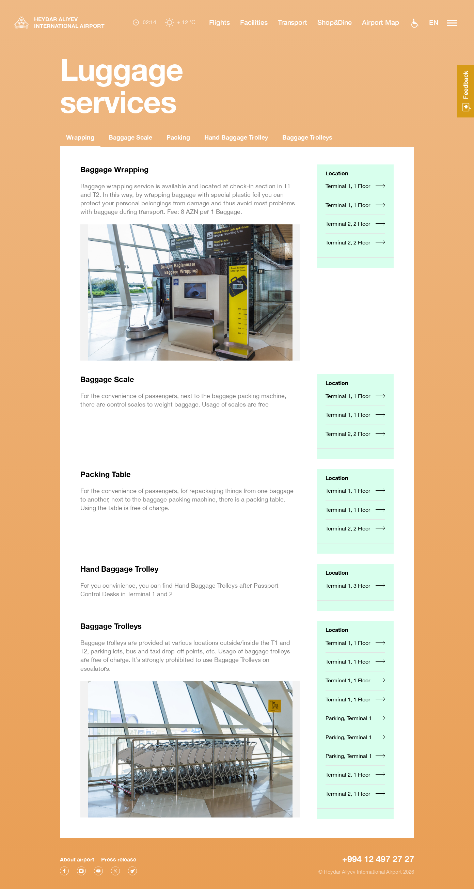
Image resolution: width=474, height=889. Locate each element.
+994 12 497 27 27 (378, 857)
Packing (178, 137)
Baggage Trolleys (307, 137)
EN (433, 22)
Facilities (254, 22)
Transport (292, 22)
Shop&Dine (334, 22)
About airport (77, 857)
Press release (118, 857)
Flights (219, 22)
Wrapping (80, 137)
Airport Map (380, 22)
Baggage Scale (130, 137)
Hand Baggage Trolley (236, 137)
